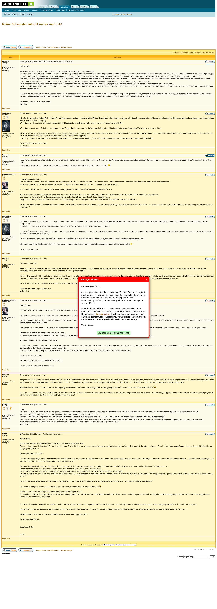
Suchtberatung (23, 10)
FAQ (22, 14)
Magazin (53, 7)
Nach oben (6, 108)
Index (7, 14)
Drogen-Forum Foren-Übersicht (47, 47)
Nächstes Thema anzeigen (204, 52)
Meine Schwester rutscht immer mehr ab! (32, 24)
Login (30, 14)
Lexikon (84, 7)
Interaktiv (64, 7)
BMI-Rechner (61, 10)
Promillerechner (47, 10)
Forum (74, 7)
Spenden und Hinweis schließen (114, 333)
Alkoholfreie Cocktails (76, 10)
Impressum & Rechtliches (122, 14)
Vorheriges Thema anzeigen (182, 52)
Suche (15, 14)
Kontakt (94, 7)
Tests (14, 10)
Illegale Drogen (66, 47)
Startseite (43, 7)
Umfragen (35, 10)
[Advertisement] (52, 35)
